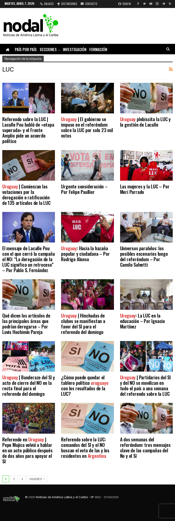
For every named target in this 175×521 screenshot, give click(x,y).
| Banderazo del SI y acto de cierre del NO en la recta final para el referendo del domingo (28, 385)
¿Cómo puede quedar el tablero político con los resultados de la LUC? (84, 385)
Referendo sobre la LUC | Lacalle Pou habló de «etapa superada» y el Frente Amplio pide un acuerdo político (28, 129)
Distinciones (67, 3)
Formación (98, 49)
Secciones (48, 49)
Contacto (89, 3)
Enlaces (47, 3)
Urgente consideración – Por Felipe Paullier (84, 189)
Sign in (124, 3)
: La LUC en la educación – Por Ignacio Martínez (142, 321)
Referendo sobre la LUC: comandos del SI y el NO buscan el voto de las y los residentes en (85, 447)
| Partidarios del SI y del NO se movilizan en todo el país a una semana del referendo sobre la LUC (145, 385)
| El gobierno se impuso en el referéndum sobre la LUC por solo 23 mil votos (87, 127)
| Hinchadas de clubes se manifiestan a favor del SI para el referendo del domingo (83, 323)
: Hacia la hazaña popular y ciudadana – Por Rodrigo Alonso (85, 254)
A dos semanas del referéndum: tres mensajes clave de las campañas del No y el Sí (145, 447)
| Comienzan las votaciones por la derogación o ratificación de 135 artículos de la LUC (26, 194)
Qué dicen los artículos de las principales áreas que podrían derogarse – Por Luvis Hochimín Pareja (26, 323)
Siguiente (37, 479)
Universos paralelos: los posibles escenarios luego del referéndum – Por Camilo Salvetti (144, 256)
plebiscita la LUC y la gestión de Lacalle (145, 121)
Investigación (74, 49)
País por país (26, 49)
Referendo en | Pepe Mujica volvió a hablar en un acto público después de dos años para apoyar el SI (27, 450)
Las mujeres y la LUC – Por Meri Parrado (145, 189)
